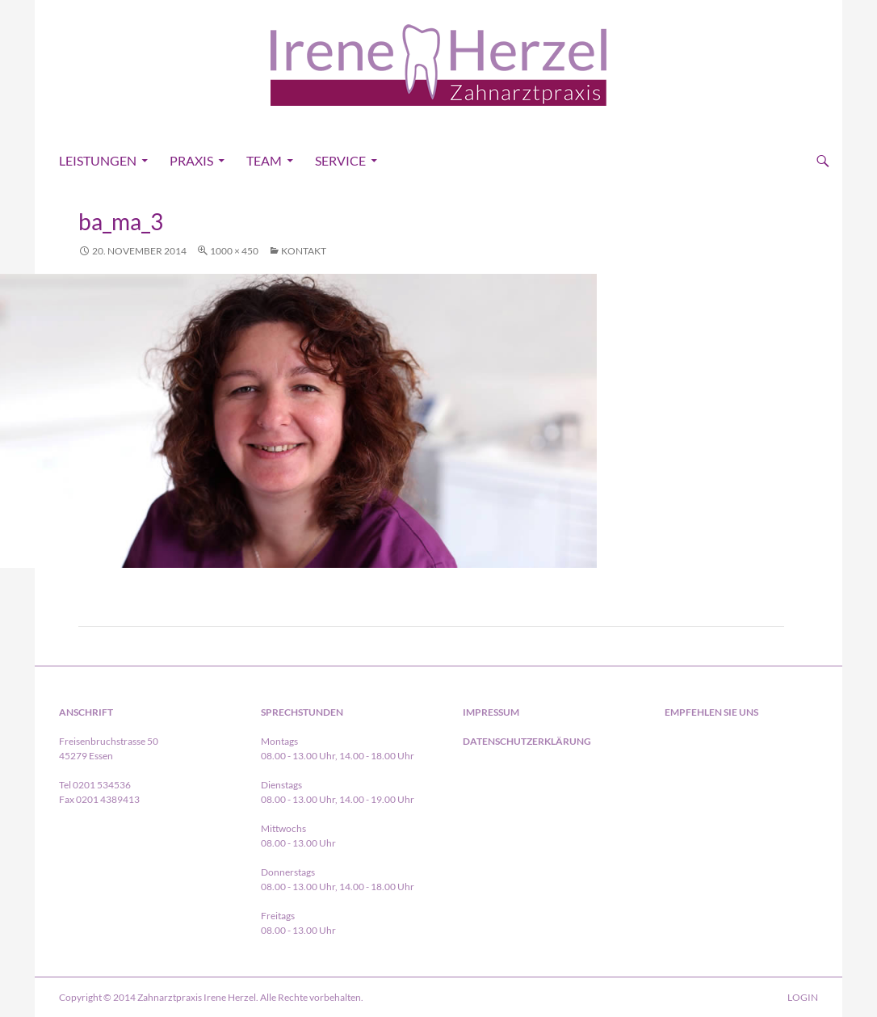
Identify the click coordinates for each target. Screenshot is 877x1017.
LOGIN (802, 997)
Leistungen (97, 160)
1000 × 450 (234, 251)
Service (340, 160)
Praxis (191, 160)
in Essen (763, 765)
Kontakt (303, 251)
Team (264, 160)
